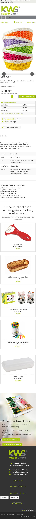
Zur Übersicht (19, 22)
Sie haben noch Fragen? (10, 132)
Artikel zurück (4, 22)
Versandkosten (30, 515)
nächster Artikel (31, 22)
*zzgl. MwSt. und (9, 99)
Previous (4, 76)
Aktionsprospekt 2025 (11, 445)
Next (32, 76)
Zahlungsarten (18, 499)
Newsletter (18, 508)
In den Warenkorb (28, 102)
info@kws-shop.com (19, 480)
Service (18, 486)
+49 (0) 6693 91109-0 (19, 475)
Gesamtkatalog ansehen (12, 450)
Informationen (18, 491)
